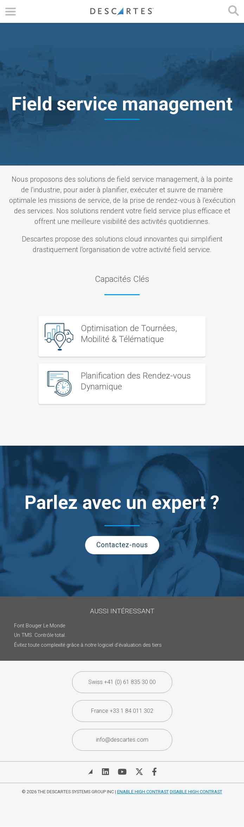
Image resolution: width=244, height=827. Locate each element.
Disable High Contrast (196, 791)
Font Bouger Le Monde (39, 626)
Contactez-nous (122, 545)
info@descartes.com (122, 739)
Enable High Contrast (143, 791)
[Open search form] (233, 11)
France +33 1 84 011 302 (122, 711)
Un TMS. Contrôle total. (40, 635)
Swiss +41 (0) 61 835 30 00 (122, 682)
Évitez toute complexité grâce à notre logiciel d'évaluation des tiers (88, 645)
